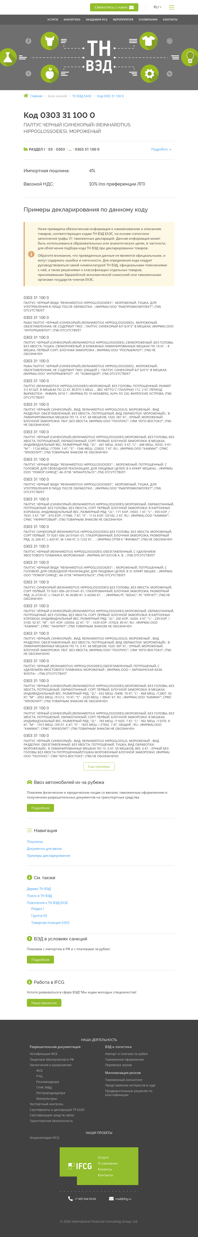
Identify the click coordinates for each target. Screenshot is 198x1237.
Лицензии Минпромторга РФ (52, 1060)
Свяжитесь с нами (114, 7)
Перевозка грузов (118, 1065)
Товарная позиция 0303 (50, 922)
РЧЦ (39, 1076)
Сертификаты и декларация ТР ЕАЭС (57, 1110)
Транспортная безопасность (51, 1121)
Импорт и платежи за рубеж (126, 1054)
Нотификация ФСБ (43, 1054)
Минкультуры (46, 1099)
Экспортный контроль (46, 1104)
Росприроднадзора (50, 1093)
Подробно (159, 149)
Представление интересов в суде (130, 1085)
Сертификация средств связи (52, 1115)
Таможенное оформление (124, 1060)
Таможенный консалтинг (124, 1080)
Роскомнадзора (47, 1082)
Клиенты (105, 1169)
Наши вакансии (44, 1003)
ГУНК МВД (44, 1087)
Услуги (103, 1157)
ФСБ (39, 1071)
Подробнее (40, 808)
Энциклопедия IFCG (44, 1138)
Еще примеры (99, 766)
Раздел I (37, 908)
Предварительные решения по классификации (128, 1093)
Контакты (105, 1175)
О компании (108, 1163)
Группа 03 (39, 915)
